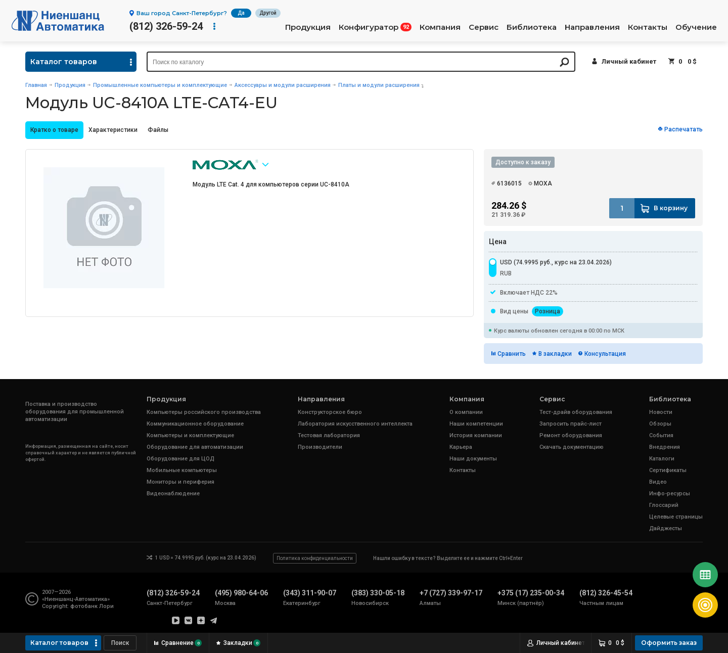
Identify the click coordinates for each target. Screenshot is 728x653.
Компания (440, 27)
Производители (320, 447)
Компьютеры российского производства (204, 412)
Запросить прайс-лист (570, 424)
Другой (268, 13)
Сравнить (511, 353)
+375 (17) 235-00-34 (530, 593)
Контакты (647, 27)
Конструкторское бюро (330, 412)
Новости (660, 412)
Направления (592, 27)
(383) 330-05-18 (377, 593)
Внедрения (664, 447)
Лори (106, 606)
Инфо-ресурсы (669, 493)
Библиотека (532, 27)
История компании (475, 435)
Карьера (460, 447)
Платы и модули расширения (379, 85)
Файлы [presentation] (158, 129)
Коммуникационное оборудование (195, 424)
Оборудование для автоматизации (195, 447)
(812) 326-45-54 (605, 593)
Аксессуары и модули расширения (283, 85)
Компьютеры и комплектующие (190, 435)
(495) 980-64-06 (241, 593)
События (661, 435)
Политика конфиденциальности (315, 558)
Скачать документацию (571, 447)
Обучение (696, 27)
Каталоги (661, 458)
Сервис (483, 27)
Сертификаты (668, 470)
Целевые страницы (676, 517)
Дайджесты (665, 528)
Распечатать (683, 129)
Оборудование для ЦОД (180, 458)
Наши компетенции (476, 424)
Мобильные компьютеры (182, 470)
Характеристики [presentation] (113, 129)
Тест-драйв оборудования (575, 412)
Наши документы (473, 458)
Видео (658, 482)
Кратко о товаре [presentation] (54, 129)
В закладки (555, 353)
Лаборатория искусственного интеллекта (355, 424)
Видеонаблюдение (173, 493)
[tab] (54, 130)
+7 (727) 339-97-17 (451, 593)
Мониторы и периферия (180, 482)
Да (241, 13)
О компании (466, 412)
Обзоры (660, 424)
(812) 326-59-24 (166, 26)
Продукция (308, 27)
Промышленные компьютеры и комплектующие (160, 85)
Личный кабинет (629, 61)
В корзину (671, 208)
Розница (547, 311)
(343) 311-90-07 (309, 593)
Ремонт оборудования (570, 435)
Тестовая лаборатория (329, 435)
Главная (36, 85)
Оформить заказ (669, 642)
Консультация (605, 353)
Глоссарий (663, 505)
